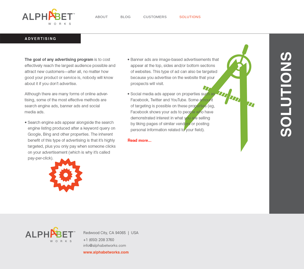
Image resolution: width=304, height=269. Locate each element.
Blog (125, 17)
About (101, 17)
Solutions (190, 17)
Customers (155, 17)
